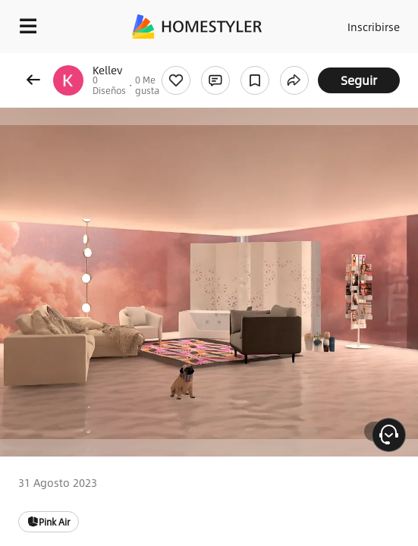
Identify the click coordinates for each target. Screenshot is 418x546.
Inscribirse (373, 26)
